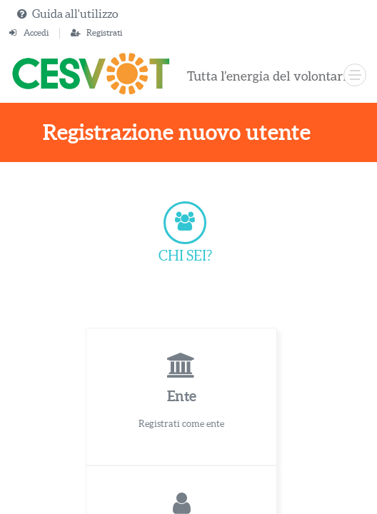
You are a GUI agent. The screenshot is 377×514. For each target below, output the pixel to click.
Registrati (104, 32)
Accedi (36, 32)
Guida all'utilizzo (75, 13)
